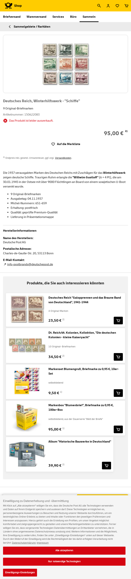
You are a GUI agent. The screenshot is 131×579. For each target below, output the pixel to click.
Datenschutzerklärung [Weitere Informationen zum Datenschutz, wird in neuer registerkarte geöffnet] (24, 544)
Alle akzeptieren (64, 552)
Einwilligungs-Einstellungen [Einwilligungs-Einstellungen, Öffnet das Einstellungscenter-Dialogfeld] (20, 574)
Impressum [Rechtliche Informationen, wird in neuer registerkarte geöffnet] (43, 544)
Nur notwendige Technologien (64, 563)
